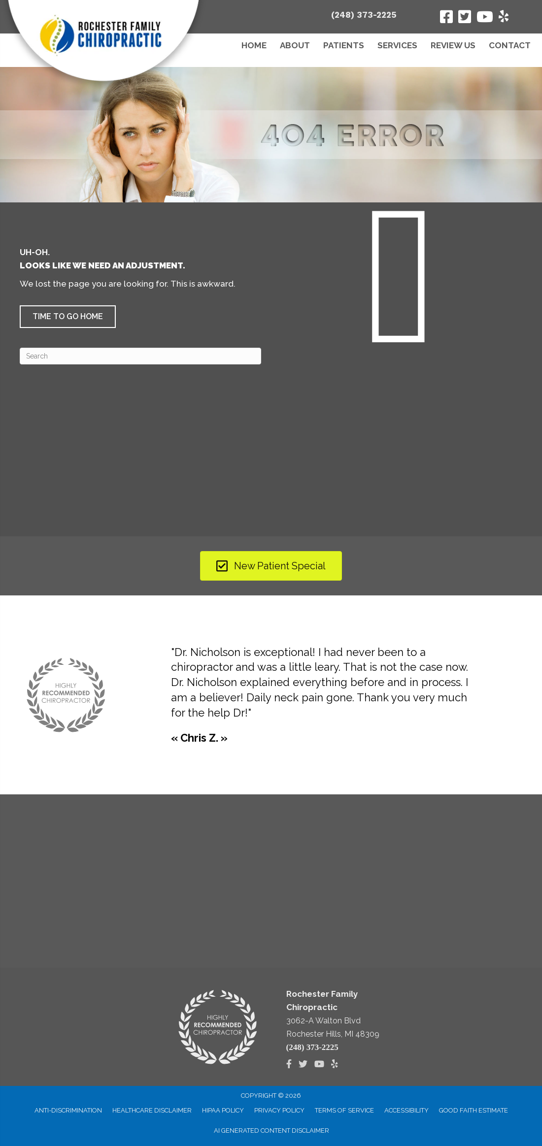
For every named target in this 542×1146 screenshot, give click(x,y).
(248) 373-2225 (364, 15)
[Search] (140, 356)
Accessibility (406, 1110)
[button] (68, 316)
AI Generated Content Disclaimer (271, 1130)
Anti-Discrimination (68, 1110)
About (295, 45)
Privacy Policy (279, 1110)
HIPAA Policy (223, 1110)
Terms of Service (344, 1110)
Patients (343, 45)
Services (397, 45)
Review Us (453, 45)
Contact (510, 45)
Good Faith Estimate (473, 1110)
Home (254, 45)
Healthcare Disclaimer (152, 1110)
